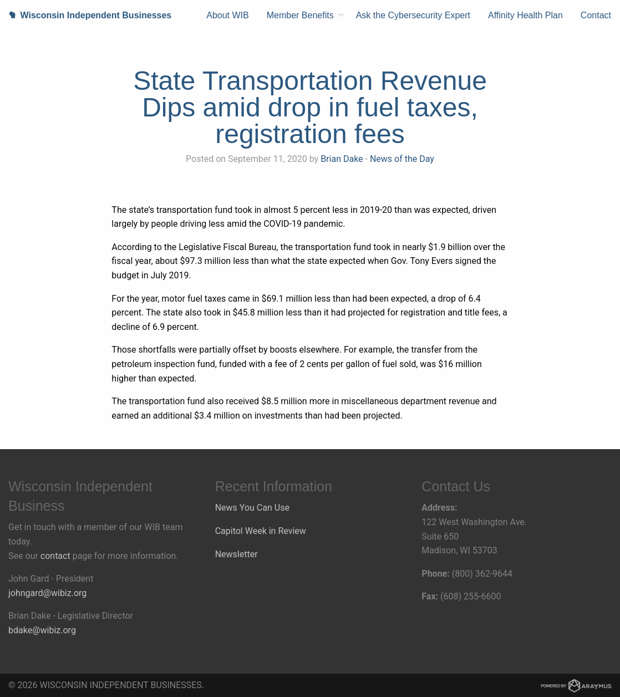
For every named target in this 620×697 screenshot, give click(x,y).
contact (55, 556)
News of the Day (402, 159)
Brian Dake (342, 159)
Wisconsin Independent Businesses (85, 15)
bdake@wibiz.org (42, 630)
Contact (596, 15)
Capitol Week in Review (260, 531)
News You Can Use (252, 507)
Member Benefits (300, 15)
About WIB (227, 15)
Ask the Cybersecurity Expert (413, 15)
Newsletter (236, 554)
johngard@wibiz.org (47, 593)
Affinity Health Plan (525, 15)
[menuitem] (227, 15)
